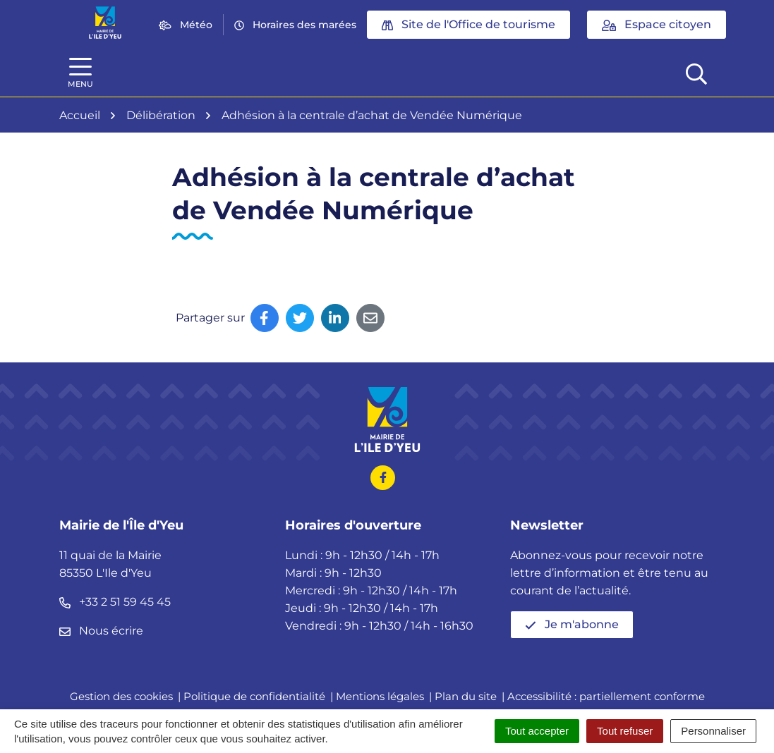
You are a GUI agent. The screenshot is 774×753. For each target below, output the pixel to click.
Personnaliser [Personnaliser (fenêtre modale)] (713, 731)
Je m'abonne (572, 624)
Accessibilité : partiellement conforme (606, 696)
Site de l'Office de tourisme (468, 24)
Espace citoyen (656, 24)
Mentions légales (380, 696)
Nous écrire (101, 630)
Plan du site (466, 696)
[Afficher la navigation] (80, 73)
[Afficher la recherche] (696, 73)
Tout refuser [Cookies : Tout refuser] (625, 731)
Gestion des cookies (121, 696)
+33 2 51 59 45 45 (115, 601)
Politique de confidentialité (254, 696)
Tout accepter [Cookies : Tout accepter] (537, 731)
